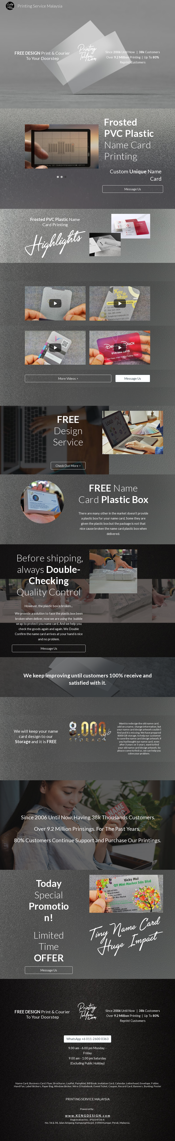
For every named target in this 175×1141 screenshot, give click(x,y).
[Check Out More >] (68, 465)
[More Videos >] (68, 378)
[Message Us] (133, 189)
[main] (42, 52)
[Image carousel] (61, 151)
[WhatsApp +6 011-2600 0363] (87, 1039)
